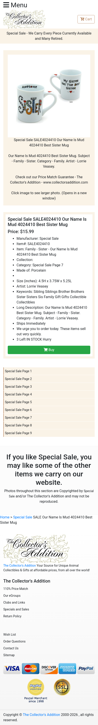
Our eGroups (12, 595)
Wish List (9, 634)
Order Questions (14, 641)
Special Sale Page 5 (18, 402)
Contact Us (11, 648)
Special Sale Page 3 (18, 386)
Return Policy (12, 616)
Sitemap (9, 655)
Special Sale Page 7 (18, 417)
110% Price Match (15, 589)
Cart (86, 19)
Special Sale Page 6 (18, 410)
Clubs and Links (14, 602)
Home (4, 517)
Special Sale (22, 517)
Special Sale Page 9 (18, 433)
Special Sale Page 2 (18, 379)
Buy (49, 350)
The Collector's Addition (19, 565)
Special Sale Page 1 (18, 371)
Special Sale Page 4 (18, 394)
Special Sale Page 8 (18, 425)
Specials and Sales (16, 609)
